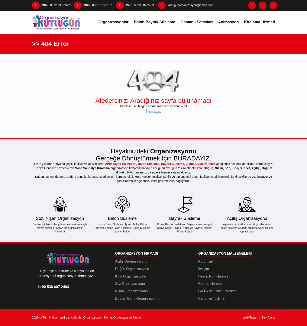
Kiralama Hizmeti (259, 22)
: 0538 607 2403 (135, 5)
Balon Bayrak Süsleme (154, 22)
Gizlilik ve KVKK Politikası (217, 291)
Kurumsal (205, 261)
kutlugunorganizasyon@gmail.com (185, 5)
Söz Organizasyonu (130, 283)
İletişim (203, 269)
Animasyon (228, 22)
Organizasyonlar (113, 22)
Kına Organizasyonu (130, 276)
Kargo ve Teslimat (211, 298)
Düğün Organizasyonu (132, 269)
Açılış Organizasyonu (131, 261)
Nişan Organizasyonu (131, 291)
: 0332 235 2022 (51, 5)
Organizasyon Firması (136, 253)
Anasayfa (153, 112)
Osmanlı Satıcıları (197, 22)
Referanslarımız (210, 283)
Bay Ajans (268, 317)
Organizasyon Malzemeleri (225, 253)
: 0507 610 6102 (93, 5)
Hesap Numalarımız (213, 276)
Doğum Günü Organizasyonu (137, 298)
